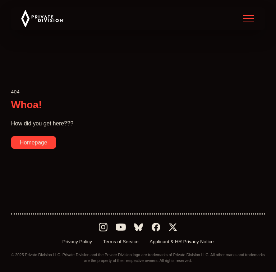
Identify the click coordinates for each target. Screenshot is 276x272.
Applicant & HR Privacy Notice (181, 241)
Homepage (33, 142)
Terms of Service (121, 241)
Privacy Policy (77, 241)
